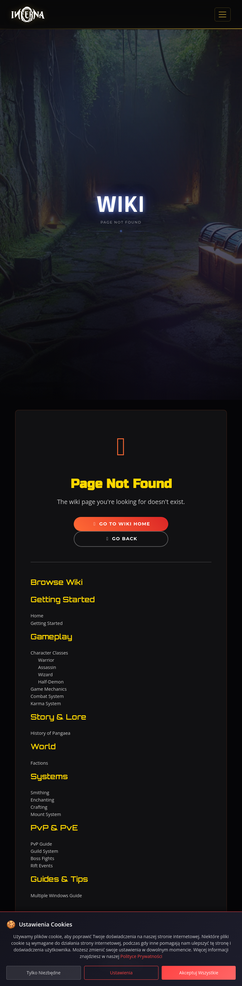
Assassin (47, 667)
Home (37, 616)
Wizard (45, 674)
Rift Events (42, 866)
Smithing (40, 793)
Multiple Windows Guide (56, 895)
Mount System (46, 814)
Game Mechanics (49, 689)
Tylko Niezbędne (44, 973)
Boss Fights (42, 858)
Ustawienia (121, 973)
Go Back (121, 538)
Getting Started (47, 623)
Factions (39, 763)
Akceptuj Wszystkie (198, 973)
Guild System (44, 851)
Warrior (46, 660)
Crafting (39, 807)
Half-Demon (51, 682)
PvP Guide (41, 844)
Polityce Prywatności (141, 956)
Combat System (47, 696)
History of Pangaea (50, 733)
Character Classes (49, 653)
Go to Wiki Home (121, 524)
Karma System (46, 703)
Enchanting (42, 800)
